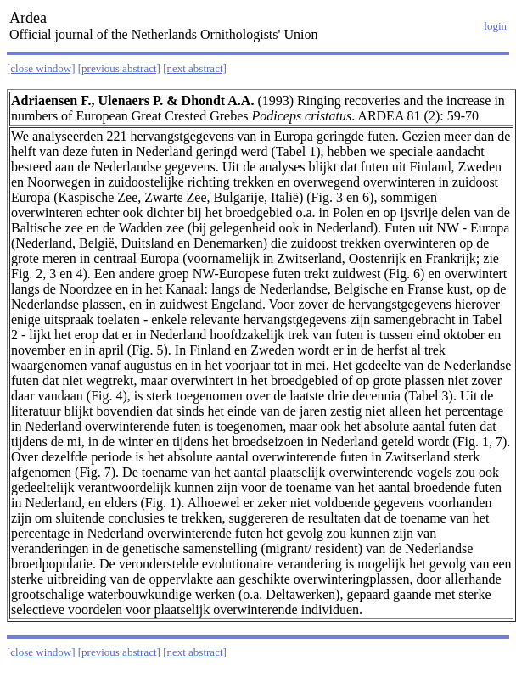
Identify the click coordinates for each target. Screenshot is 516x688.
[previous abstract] (119, 68)
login (495, 26)
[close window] (41, 68)
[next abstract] (195, 68)
